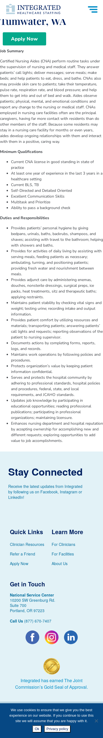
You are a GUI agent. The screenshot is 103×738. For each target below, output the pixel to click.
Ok (37, 729)
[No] (96, 720)
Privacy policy (57, 729)
